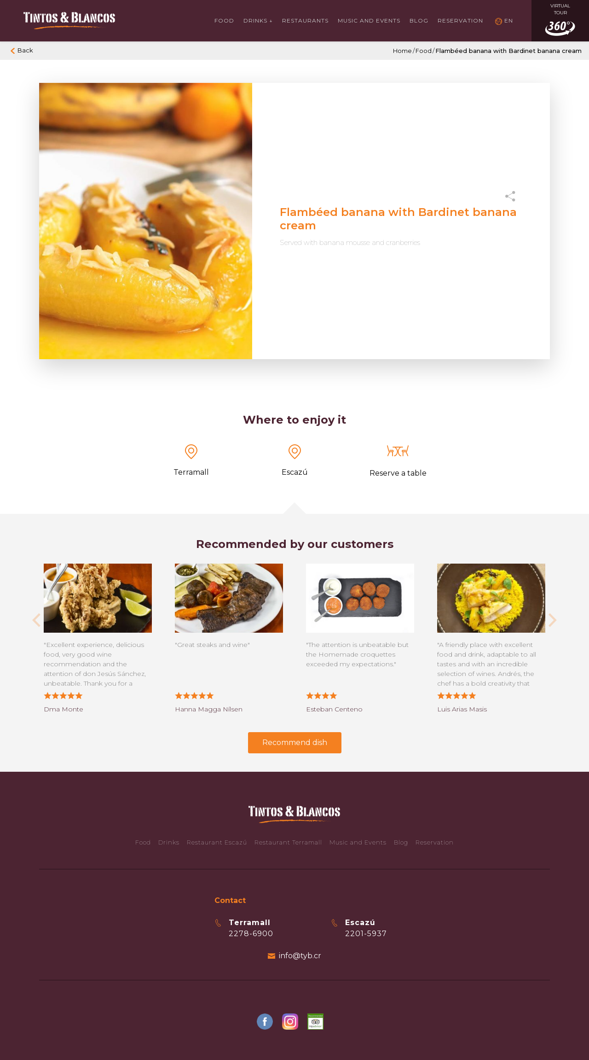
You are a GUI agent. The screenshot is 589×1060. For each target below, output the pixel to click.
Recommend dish (294, 742)
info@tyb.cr (300, 955)
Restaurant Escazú (217, 842)
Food (224, 20)
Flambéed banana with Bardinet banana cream (508, 50)
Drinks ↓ (258, 20)
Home (402, 50)
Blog (419, 20)
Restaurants (305, 20)
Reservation (460, 20)
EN (508, 20)
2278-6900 (251, 933)
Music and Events (358, 842)
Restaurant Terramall (288, 842)
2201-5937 (366, 933)
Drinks (168, 842)
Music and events (369, 20)
